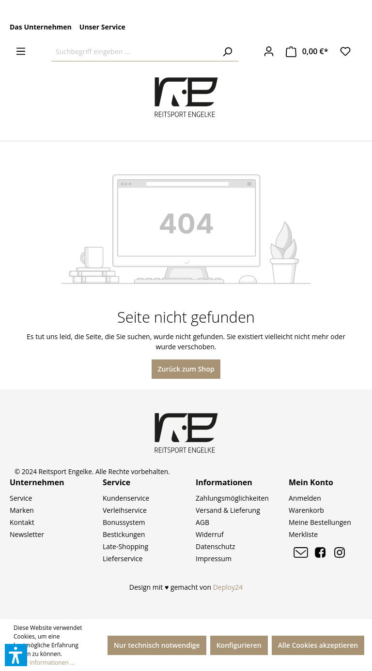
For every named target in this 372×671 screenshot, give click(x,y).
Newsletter (27, 534)
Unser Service (102, 26)
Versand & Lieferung (228, 510)
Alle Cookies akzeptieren (318, 645)
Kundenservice (126, 498)
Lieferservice (122, 558)
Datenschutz (215, 546)
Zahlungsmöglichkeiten (232, 498)
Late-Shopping (125, 546)
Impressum (214, 558)
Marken (22, 510)
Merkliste (303, 534)
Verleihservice (125, 510)
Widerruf (210, 534)
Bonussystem (124, 522)
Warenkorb (306, 510)
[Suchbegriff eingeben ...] (134, 51)
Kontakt (22, 522)
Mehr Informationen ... (44, 662)
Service (21, 498)
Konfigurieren (239, 645)
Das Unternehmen (41, 26)
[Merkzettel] (345, 51)
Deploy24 (228, 587)
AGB (202, 522)
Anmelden (305, 498)
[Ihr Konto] (269, 51)
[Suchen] (227, 51)
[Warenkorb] (307, 51)
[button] (16, 655)
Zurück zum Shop (186, 368)
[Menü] (21, 51)
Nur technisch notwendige (157, 645)
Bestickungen (124, 534)
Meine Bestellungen (320, 522)
